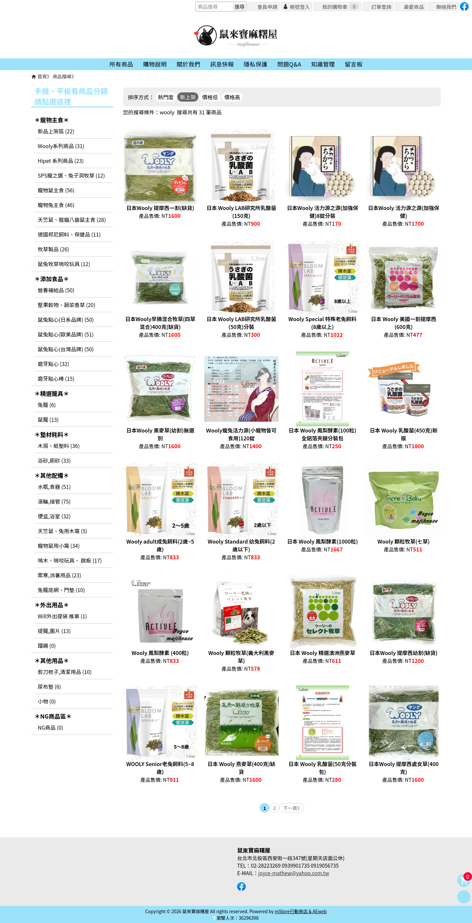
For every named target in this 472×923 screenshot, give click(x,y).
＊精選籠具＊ (51, 393)
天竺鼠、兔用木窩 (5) (62, 531)
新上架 (188, 97)
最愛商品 (414, 6)
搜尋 (240, 7)
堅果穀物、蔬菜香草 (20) (66, 305)
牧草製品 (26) (53, 249)
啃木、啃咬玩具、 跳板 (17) (70, 560)
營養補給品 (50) (56, 290)
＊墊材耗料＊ (51, 434)
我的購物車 (340, 6)
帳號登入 (300, 6)
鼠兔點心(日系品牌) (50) (66, 319)
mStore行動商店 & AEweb (301, 911)
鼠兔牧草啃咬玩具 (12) (64, 264)
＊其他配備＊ (51, 475)
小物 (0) (47, 701)
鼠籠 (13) (48, 419)
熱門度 (166, 97)
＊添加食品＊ (51, 279)
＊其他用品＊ (51, 660)
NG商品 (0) (50, 727)
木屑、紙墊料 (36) (59, 446)
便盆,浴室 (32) (54, 516)
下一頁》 (292, 807)
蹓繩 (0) (47, 645)
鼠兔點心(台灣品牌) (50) (66, 349)
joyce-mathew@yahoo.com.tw (293, 872)
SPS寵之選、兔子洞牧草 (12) (71, 175)
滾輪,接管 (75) (54, 501)
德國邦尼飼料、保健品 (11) (69, 234)
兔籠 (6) (47, 405)
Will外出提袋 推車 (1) (62, 616)
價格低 (210, 97)
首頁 (42, 76)
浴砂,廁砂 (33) (54, 460)
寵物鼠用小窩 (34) (59, 545)
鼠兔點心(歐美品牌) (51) (66, 334)
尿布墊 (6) (49, 686)
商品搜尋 (62, 76)
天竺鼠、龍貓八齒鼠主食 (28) (72, 219)
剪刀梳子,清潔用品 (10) (65, 672)
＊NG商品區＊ (53, 716)
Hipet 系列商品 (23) (61, 160)
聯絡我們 (446, 6)
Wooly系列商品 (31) (61, 146)
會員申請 (267, 6)
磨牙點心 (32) (53, 364)
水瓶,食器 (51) (54, 486)
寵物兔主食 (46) (56, 205)
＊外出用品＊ (51, 605)
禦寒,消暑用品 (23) (59, 575)
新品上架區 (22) (56, 131)
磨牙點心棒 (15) (56, 378)
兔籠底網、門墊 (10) (61, 590)
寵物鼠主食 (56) (56, 190)
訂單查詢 (381, 6)
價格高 (232, 97)
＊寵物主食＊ (51, 120)
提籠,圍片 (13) (54, 631)
